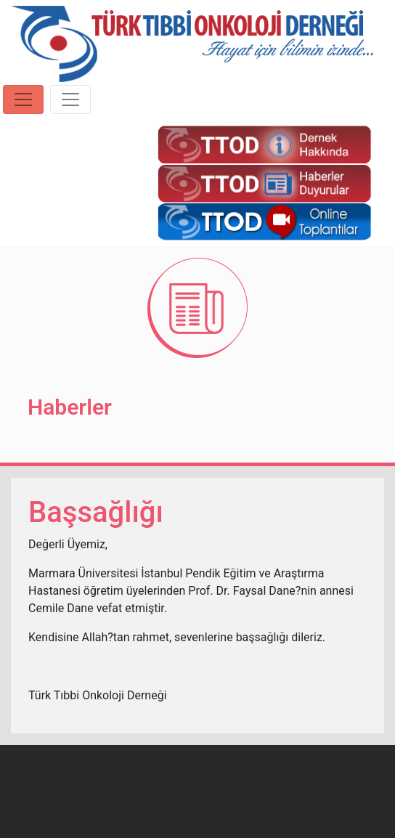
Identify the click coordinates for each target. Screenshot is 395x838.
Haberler (70, 407)
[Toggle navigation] (23, 99)
